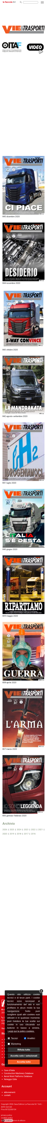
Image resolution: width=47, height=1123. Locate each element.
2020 (5, 834)
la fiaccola (7, 2)
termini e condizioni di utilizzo (13, 1121)
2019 (12, 834)
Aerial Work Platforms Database (18, 1076)
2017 (26, 834)
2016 (33, 834)
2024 (19, 829)
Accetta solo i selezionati (23, 1056)
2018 (19, 834)
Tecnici (14, 1038)
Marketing (16, 1044)
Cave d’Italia (9, 1070)
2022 (33, 829)
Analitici (31, 1038)
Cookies (7, 1120)
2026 (5, 829)
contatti (7, 1095)
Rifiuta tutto (23, 1049)
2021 (40, 829)
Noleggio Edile (10, 1079)
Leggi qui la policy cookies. (21, 1031)
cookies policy (7, 1118)
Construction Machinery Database (18, 1073)
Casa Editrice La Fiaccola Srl (25, 1104)
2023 (26, 829)
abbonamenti (9, 1092)
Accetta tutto (24, 1062)
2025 (12, 829)
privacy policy (6, 1115)
